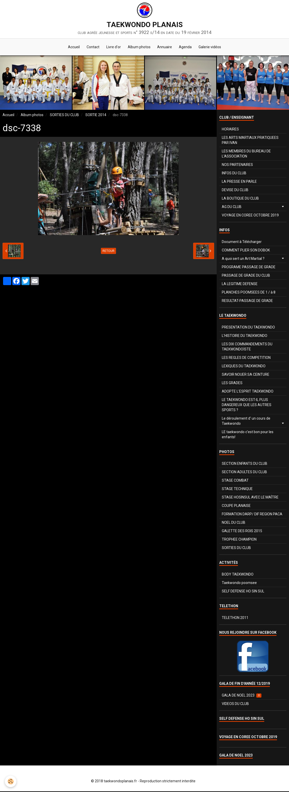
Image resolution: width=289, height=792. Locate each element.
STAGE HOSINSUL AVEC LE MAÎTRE (250, 498)
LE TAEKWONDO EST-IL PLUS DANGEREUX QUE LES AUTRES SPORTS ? (246, 405)
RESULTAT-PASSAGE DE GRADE (247, 301)
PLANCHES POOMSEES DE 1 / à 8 (248, 293)
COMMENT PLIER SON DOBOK (246, 251)
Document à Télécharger (242, 242)
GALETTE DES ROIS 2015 (242, 532)
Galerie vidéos (212, 47)
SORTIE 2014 (95, 116)
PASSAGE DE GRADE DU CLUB (246, 276)
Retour (108, 251)
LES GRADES (232, 384)
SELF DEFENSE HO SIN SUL (243, 592)
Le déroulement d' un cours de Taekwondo (246, 421)
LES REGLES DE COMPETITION (246, 358)
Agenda (187, 47)
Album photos (139, 47)
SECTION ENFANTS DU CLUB (244, 464)
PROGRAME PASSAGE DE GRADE (248, 268)
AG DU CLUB (231, 207)
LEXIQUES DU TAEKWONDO (243, 367)
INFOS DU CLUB (234, 174)
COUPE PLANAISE (236, 506)
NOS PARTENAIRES (237, 165)
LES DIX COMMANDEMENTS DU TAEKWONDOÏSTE (247, 347)
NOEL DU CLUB (233, 523)
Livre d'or (113, 47)
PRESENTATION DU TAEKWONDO (248, 328)
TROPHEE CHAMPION (239, 540)
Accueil (71, 47)
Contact (91, 47)
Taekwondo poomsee (239, 583)
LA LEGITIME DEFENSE (240, 285)
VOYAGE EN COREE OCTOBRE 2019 (250, 216)
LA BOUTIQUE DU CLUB (240, 199)
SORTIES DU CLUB (64, 116)
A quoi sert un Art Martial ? (243, 259)
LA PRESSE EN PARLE (239, 182)
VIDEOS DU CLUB (235, 704)
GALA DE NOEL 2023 (241, 696)
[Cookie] (11, 781)
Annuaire (165, 47)
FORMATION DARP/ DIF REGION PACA (252, 515)
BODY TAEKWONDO (237, 575)
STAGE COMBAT (235, 481)
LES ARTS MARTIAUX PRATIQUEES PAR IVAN (250, 140)
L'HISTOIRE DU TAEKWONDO (244, 336)
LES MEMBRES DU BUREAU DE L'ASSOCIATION (246, 154)
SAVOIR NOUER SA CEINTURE (245, 375)
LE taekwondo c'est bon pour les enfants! (247, 435)
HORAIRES (230, 130)
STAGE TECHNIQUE (237, 490)
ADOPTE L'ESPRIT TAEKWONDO (247, 392)
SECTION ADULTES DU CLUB (244, 473)
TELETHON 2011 (235, 618)
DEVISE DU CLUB (235, 191)
